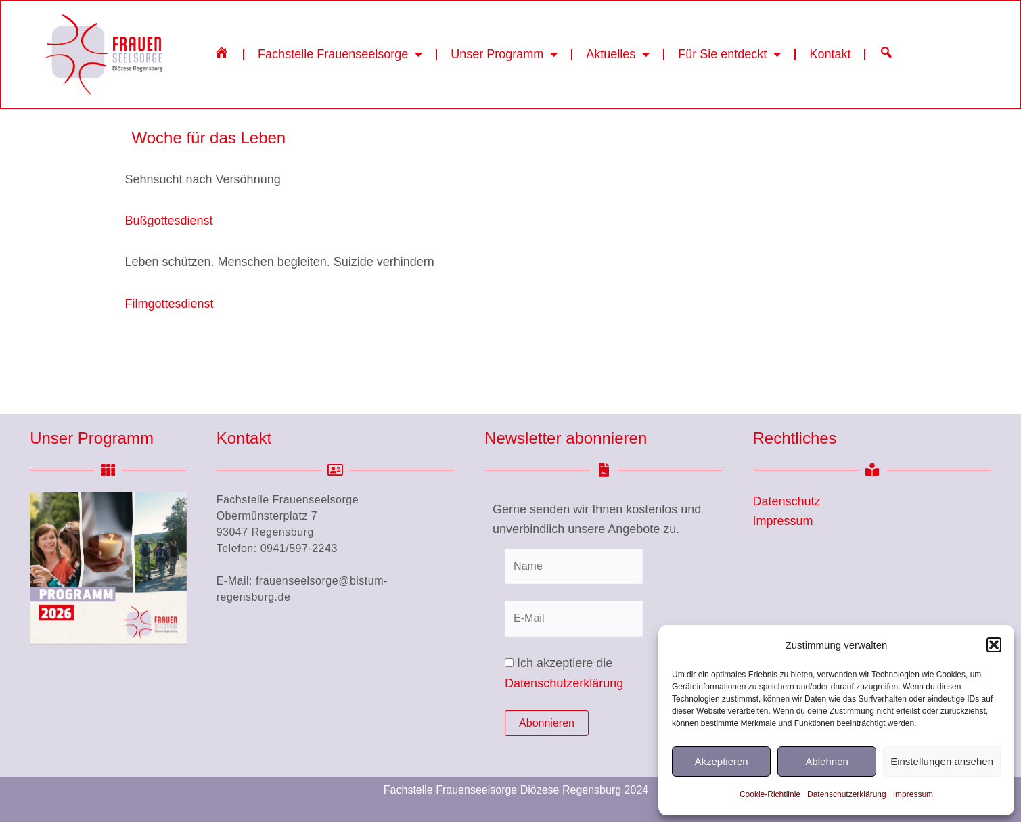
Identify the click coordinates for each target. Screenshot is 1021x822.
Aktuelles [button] (618, 54)
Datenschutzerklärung (846, 794)
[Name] (574, 566)
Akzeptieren (721, 761)
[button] (994, 645)
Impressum (913, 794)
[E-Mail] (574, 618)
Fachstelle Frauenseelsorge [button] (340, 54)
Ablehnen (826, 761)
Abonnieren (546, 723)
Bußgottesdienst (169, 281)
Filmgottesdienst (169, 364)
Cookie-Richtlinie (770, 794)
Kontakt (829, 54)
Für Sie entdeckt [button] (729, 54)
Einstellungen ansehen (941, 761)
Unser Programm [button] (504, 54)
